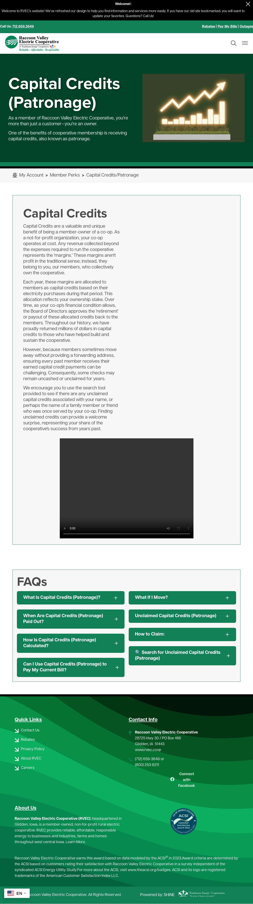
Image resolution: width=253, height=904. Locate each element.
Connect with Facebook (182, 780)
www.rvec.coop (148, 750)
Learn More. (76, 842)
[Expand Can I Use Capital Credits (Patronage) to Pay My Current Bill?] (71, 667)
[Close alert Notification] (248, 4)
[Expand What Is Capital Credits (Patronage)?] (71, 597)
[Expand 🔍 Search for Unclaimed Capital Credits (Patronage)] (182, 655)
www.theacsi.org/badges (149, 870)
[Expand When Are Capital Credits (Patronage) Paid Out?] (71, 619)
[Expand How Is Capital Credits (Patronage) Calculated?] (71, 643)
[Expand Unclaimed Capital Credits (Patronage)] (182, 616)
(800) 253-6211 (147, 765)
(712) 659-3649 (147, 759)
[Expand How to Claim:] (182, 634)
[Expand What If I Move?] (182, 597)
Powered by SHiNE (157, 895)
